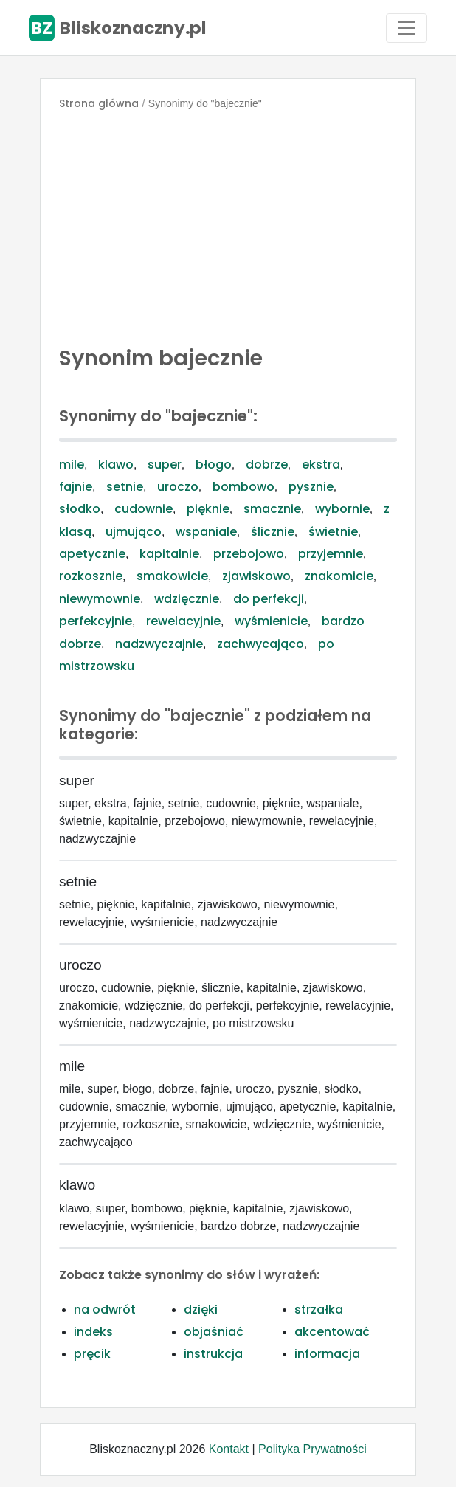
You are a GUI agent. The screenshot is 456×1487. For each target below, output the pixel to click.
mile (71, 464)
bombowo (243, 486)
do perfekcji (268, 598)
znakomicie (339, 575)
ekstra (321, 464)
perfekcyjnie (95, 621)
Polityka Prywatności (312, 1449)
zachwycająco (260, 643)
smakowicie (172, 575)
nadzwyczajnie (159, 643)
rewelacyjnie (183, 621)
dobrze (267, 464)
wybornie (342, 508)
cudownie (143, 508)
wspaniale (206, 531)
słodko (79, 508)
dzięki (201, 1309)
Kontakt (229, 1449)
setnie (124, 486)
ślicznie (272, 531)
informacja (327, 1353)
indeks (93, 1331)
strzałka (318, 1309)
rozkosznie (90, 575)
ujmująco (134, 531)
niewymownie (99, 598)
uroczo (177, 486)
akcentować (332, 1331)
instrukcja (213, 1353)
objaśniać (213, 1331)
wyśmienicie (271, 621)
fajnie (75, 486)
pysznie (311, 486)
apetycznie (92, 553)
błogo (214, 464)
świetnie (333, 531)
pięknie (208, 508)
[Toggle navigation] (406, 28)
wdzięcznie (186, 598)
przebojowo (248, 553)
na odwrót (105, 1309)
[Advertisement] (228, 224)
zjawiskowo (256, 575)
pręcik (92, 1353)
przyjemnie (330, 553)
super (165, 464)
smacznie (272, 508)
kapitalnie (169, 553)
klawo (116, 464)
